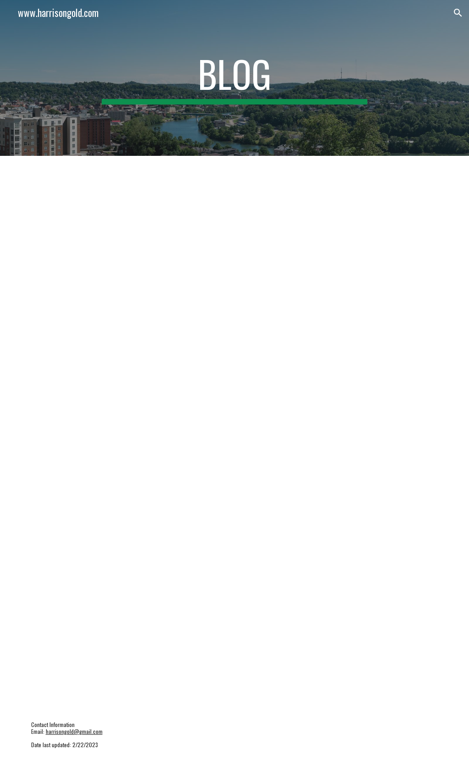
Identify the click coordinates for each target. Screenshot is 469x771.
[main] (234, 78)
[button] (458, 13)
